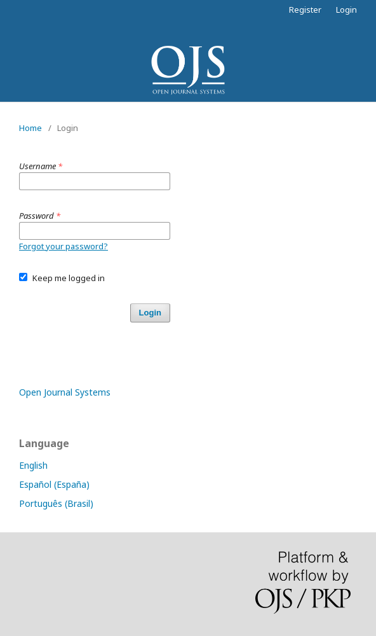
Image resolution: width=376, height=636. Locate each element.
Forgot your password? (63, 246)
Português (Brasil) (56, 503)
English (33, 465)
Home (30, 128)
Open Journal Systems (65, 392)
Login (346, 9)
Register (305, 9)
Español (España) (54, 484)
